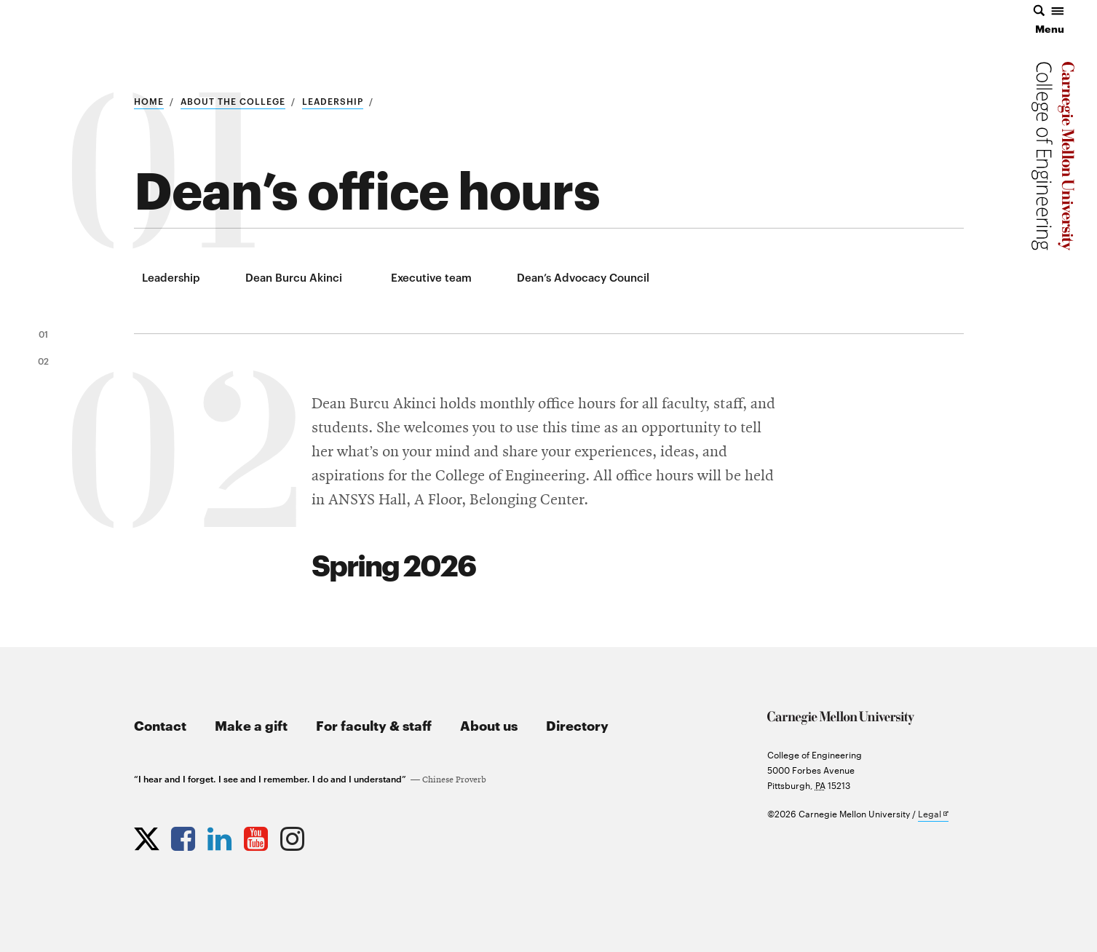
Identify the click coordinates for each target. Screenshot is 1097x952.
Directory (577, 724)
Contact (160, 724)
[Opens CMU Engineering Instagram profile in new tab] (294, 835)
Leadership (332, 100)
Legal (933, 814)
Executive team (431, 277)
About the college (233, 100)
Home (149, 100)
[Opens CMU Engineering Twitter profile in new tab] (148, 835)
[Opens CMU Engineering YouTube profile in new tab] (257, 835)
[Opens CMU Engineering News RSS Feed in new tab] (330, 835)
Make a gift (251, 724)
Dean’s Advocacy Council (583, 277)
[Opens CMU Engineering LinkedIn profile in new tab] (221, 835)
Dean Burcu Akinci (293, 277)
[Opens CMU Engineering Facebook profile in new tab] (184, 835)
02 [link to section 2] (43, 360)
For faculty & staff (374, 724)
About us (489, 724)
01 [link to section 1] (43, 333)
